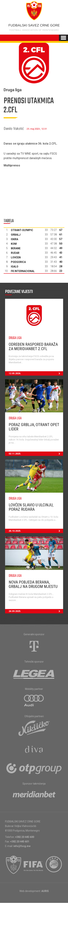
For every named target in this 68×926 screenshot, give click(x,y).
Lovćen (16, 257)
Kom (14, 243)
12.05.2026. (36, 373)
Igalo (14, 266)
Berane (15, 248)
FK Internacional (23, 271)
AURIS (45, 891)
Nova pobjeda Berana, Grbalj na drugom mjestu (33, 584)
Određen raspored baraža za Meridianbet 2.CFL (33, 346)
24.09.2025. (36, 611)
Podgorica (18, 262)
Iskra (14, 239)
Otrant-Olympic (22, 230)
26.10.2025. (36, 531)
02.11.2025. (36, 454)
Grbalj (15, 234)
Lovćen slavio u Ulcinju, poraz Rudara (31, 507)
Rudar (15, 252)
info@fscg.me (21, 846)
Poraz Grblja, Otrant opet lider (34, 426)
